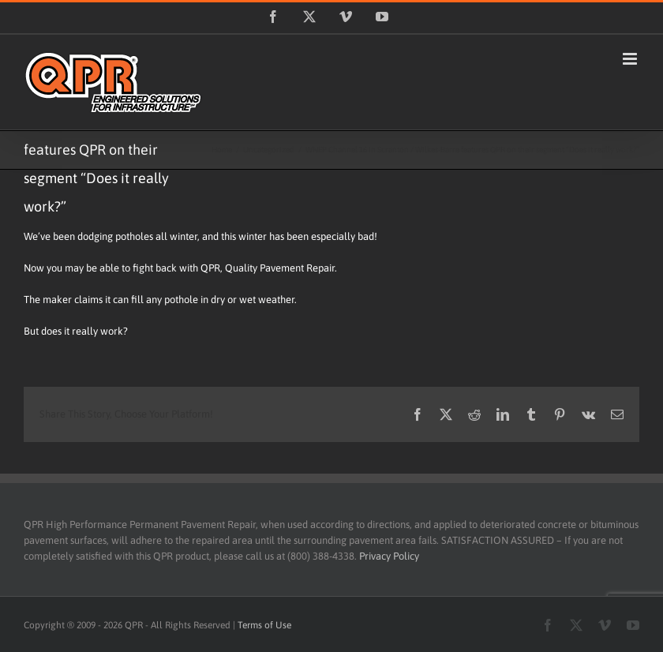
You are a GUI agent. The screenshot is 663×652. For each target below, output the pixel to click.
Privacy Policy (389, 556)
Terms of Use (264, 625)
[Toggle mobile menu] (631, 59)
